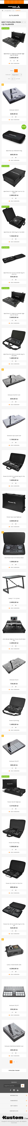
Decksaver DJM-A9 (14, 110)
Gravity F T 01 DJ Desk (14, 598)
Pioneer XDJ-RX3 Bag (14, 842)
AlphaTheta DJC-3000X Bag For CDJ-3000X (14, 232)
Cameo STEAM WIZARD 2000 (14, 964)
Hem (2, 10)
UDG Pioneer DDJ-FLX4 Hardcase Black (14, 557)
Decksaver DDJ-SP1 (14, 1005)
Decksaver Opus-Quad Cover (14, 435)
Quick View (10, 61)
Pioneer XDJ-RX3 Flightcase (14, 802)
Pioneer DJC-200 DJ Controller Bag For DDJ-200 (14, 924)
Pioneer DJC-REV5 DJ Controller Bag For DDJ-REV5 (14, 477)
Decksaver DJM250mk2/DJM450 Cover (14, 1046)
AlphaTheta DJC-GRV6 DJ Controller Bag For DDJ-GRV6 (14, 354)
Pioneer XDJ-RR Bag (14, 720)
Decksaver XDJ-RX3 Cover (14, 395)
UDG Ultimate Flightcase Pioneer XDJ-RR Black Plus (14, 639)
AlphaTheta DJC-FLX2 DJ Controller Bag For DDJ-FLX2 (14, 273)
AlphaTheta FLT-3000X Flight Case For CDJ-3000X (14, 192)
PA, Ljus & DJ (8, 10)
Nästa (17, 1061)
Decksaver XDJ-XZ (14, 679)
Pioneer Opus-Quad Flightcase (14, 517)
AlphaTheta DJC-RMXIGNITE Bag (14, 150)
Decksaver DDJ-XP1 (14, 761)
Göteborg (6, 28)
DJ (13, 10)
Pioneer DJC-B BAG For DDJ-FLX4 (14, 883)
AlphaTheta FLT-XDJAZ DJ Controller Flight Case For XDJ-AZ (14, 54)
